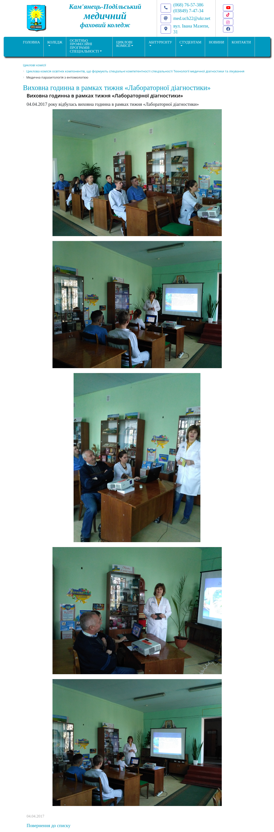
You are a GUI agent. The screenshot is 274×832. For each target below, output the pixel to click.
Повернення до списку (49, 825)
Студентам (190, 42)
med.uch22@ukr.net (191, 18)
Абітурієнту (160, 42)
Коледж (54, 42)
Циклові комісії (124, 44)
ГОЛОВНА (31, 42)
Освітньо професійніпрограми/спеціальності (84, 46)
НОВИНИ (216, 42)
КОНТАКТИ (241, 42)
